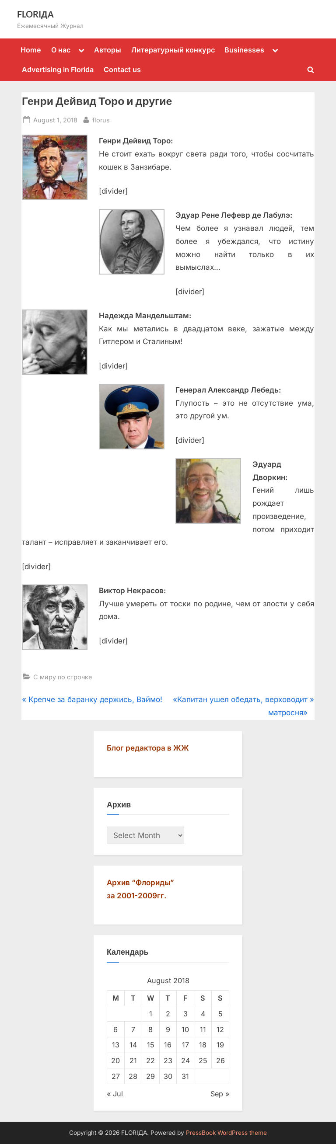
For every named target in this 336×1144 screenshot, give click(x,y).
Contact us (122, 69)
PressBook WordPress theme (226, 1132)
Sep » (219, 1093)
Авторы (107, 49)
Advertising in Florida (58, 69)
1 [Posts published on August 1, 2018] (150, 1013)
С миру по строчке (62, 677)
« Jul (115, 1093)
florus (101, 119)
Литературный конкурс (173, 49)
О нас (60, 49)
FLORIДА (35, 14)
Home (31, 49)
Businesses (244, 49)
